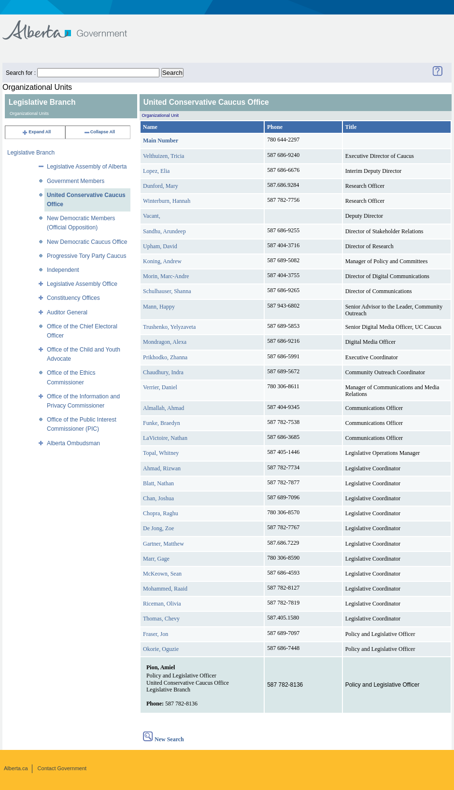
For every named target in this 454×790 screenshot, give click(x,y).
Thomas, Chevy (161, 618)
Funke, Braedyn (161, 423)
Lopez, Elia (156, 171)
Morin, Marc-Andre (166, 276)
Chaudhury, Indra (163, 372)
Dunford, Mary (160, 186)
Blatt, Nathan (158, 483)
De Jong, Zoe (158, 528)
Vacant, (151, 215)
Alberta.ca (16, 768)
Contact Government (62, 768)
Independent (63, 270)
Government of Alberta (72, 25)
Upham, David (160, 246)
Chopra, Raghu (160, 513)
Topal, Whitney (161, 453)
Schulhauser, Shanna (167, 291)
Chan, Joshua (158, 498)
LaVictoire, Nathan (165, 438)
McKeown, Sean (162, 573)
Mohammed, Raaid (165, 588)
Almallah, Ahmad (163, 408)
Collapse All (99, 131)
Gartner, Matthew (163, 543)
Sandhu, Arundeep (164, 231)
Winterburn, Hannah (166, 201)
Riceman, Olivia (162, 603)
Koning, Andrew (162, 261)
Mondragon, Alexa (164, 342)
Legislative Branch (31, 152)
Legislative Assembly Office (82, 284)
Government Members (75, 181)
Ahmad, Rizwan (162, 468)
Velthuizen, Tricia (163, 156)
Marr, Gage (156, 558)
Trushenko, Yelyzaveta (169, 327)
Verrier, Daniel (160, 387)
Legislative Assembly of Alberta (87, 166)
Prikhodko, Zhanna (165, 357)
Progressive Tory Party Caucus (87, 256)
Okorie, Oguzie (161, 649)
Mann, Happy (159, 306)
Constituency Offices (73, 298)
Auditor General (67, 312)
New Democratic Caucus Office (87, 242)
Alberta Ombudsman (73, 443)
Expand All (36, 131)
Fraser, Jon (155, 634)
